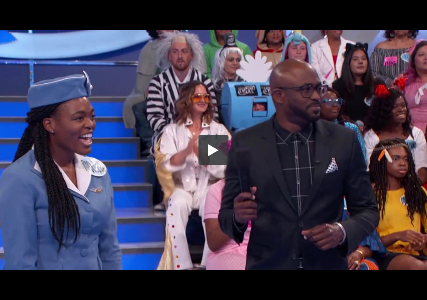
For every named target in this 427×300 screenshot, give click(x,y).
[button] (213, 150)
